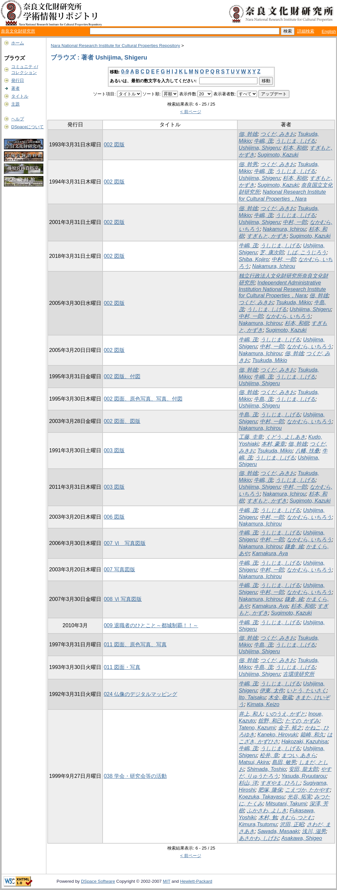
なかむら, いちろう (288, 316)
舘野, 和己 (270, 721)
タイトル (19, 96)
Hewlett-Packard (196, 881)
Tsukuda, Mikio (293, 302)
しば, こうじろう (306, 252)
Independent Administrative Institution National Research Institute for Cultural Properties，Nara (282, 289)
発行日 (17, 80)
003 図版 (114, 450)
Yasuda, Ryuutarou (303, 776)
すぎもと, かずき (267, 236)
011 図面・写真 (122, 667)
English (329, 31)
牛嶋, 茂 (263, 141)
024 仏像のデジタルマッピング (140, 694)
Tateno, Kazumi (257, 727)
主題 (15, 104)
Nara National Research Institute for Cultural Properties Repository (115, 45)
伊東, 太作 (272, 690)
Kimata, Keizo (263, 704)
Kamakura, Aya (270, 553)
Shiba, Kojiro (254, 259)
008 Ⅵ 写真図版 (123, 599)
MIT (166, 881)
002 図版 (114, 144)
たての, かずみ (302, 721)
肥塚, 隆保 (270, 790)
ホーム (17, 42)
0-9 (125, 71)
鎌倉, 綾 (294, 546)
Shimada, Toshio (266, 769)
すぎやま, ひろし (280, 783)
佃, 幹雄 (248, 134)
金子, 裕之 (290, 727)
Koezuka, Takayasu (261, 797)
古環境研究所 (298, 674)
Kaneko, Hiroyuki (277, 734)
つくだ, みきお (277, 134)
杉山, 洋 (248, 783)
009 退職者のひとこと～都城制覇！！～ (151, 625)
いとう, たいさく (306, 690)
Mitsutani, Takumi (286, 803)
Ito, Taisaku (252, 697)
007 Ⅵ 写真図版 (125, 543)
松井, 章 (269, 755)
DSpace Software (98, 881)
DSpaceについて (27, 126)
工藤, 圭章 (251, 437)
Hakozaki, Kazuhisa (304, 741)
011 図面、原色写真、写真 (135, 644)
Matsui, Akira (254, 762)
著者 (15, 88)
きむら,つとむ (296, 817)
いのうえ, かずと (285, 714)
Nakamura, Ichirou (284, 229)
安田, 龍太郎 (303, 769)
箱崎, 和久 (312, 734)
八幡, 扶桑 (307, 451)
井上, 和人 (251, 714)
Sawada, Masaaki (278, 831)
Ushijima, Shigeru (259, 148)
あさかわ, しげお (258, 838)
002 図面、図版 (122, 421)
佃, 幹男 (248, 164)
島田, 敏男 (284, 762)
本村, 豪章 (273, 444)
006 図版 (114, 517)
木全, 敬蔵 (280, 697)
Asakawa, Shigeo (301, 838)
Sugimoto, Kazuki (278, 155)
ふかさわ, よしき (267, 810)
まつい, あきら (298, 755)
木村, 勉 (267, 817)
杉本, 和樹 (295, 148)
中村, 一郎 (295, 222)
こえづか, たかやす (307, 790)
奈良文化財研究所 (18, 31)
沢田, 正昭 (292, 824)
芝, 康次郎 (272, 252)
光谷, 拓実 (299, 797)
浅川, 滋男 (314, 831)
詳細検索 (305, 31)
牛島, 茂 (263, 399)
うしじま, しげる (295, 141)
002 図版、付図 (122, 376)
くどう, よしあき (285, 437)
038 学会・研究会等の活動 (135, 776)
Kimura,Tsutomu (258, 824)
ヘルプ (17, 118)
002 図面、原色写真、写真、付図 (143, 399)
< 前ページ (190, 111)
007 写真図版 (119, 569)
